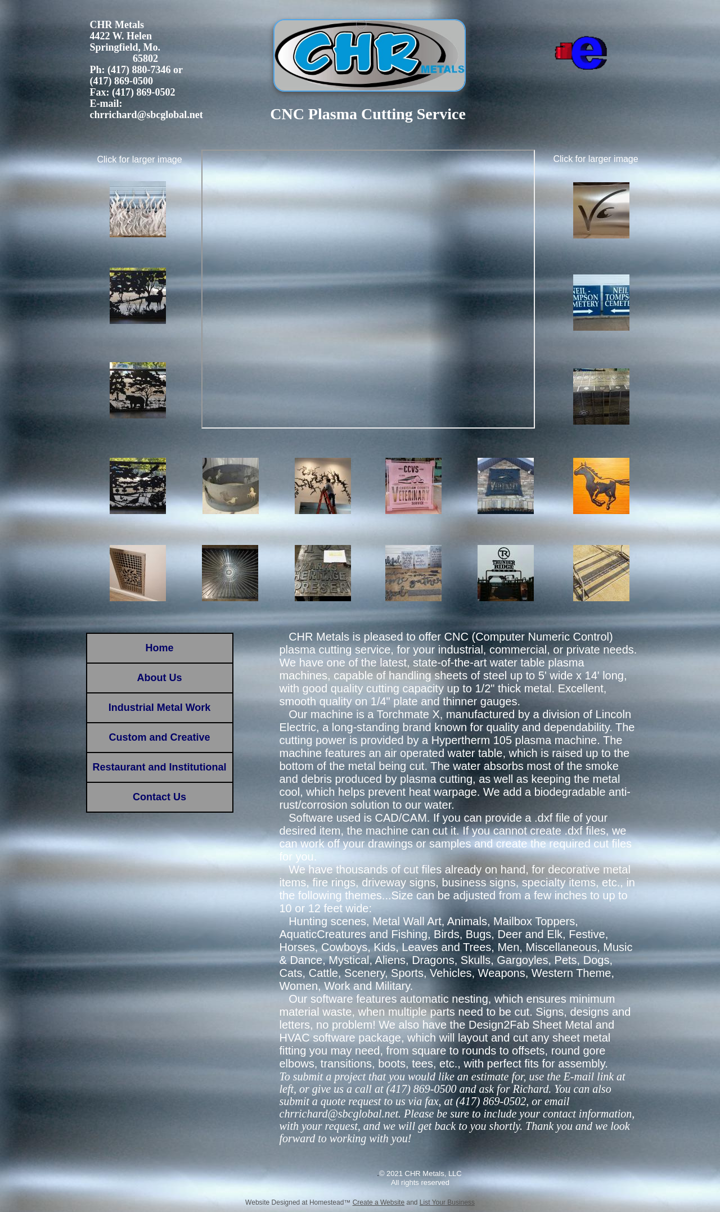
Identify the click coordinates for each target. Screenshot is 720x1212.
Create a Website (379, 1202)
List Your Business (447, 1202)
